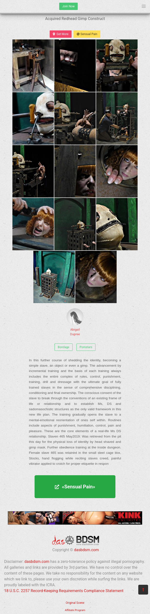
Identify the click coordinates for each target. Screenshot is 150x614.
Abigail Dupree (75, 322)
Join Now (68, 6)
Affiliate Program (75, 610)
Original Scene (75, 603)
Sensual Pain (87, 34)
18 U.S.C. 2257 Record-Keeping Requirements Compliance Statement (63, 590)
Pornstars (86, 347)
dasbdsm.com (86, 550)
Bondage (63, 347)
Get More (60, 34)
